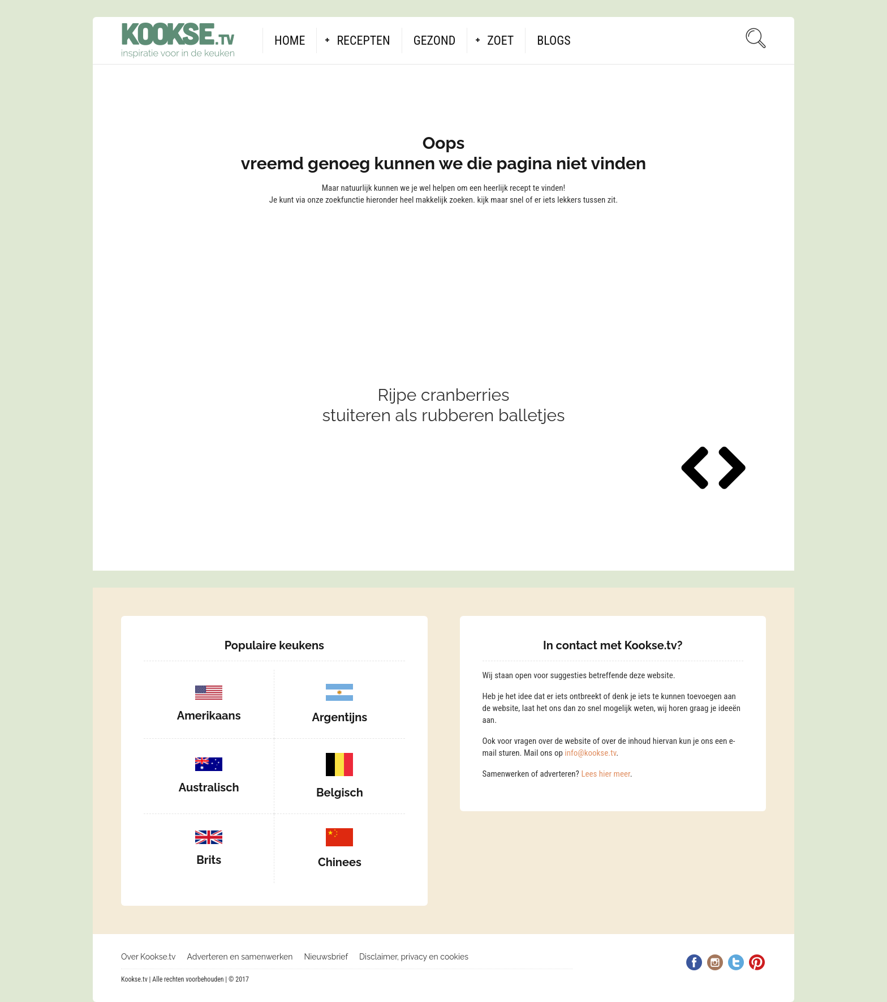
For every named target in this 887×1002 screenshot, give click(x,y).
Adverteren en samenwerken (240, 956)
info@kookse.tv (590, 753)
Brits (208, 860)
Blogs (553, 40)
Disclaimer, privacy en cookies (413, 956)
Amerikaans (209, 715)
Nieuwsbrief (326, 956)
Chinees (339, 862)
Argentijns (340, 717)
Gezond (435, 40)
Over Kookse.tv (148, 956)
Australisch (209, 787)
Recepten (363, 40)
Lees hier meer (605, 774)
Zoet (500, 40)
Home (289, 40)
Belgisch (339, 792)
